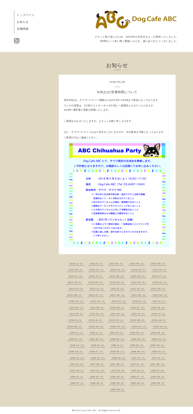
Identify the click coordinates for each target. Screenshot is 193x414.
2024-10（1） (116, 263)
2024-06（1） (76, 269)
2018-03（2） (77, 358)
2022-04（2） (160, 295)
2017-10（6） (77, 364)
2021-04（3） (97, 313)
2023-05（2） (96, 282)
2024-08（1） (158, 263)
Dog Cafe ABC (89, 410)
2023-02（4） (160, 282)
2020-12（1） (159, 313)
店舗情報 (23, 28)
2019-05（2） (117, 339)
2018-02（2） (98, 358)
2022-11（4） (118, 288)
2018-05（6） (138, 351)
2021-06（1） (158, 307)
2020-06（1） (159, 320)
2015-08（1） (138, 383)
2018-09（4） (158, 345)
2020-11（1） (76, 320)
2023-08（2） (138, 276)
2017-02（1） (118, 370)
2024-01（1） (160, 269)
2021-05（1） (76, 313)
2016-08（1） (117, 376)
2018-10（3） (137, 345)
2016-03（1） (77, 383)
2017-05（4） (158, 364)
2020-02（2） (139, 326)
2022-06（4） (118, 295)
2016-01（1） (97, 383)
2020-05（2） (75, 326)
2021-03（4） (118, 313)
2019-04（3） (138, 339)
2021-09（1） (97, 307)
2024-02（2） (139, 269)
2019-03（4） (159, 339)
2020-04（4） (96, 326)
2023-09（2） (117, 276)
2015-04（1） (118, 389)
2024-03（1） (118, 269)
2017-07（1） (138, 364)
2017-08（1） (118, 364)
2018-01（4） (119, 358)
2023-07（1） (159, 276)
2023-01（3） (76, 288)
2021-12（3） (140, 301)
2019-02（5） (77, 345)
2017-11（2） (159, 358)
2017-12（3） (139, 358)
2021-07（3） (138, 307)
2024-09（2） (137, 263)
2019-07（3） (76, 339)
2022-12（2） (97, 288)
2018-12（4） (98, 345)
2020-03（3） (118, 326)
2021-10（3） (77, 307)
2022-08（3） (75, 295)
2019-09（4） (137, 332)
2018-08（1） (76, 351)
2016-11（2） (77, 376)
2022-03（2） (77, 301)
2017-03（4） (97, 370)
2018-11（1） (117, 345)
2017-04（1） (77, 370)
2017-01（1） (138, 370)
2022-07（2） (96, 295)
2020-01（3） (160, 326)
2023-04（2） (117, 282)
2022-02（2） (98, 301)
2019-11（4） (97, 332)
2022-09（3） (159, 288)
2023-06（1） (75, 282)
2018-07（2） (96, 351)
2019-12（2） (77, 332)
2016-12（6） (158, 370)
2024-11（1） (97, 263)
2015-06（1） (158, 383)
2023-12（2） (76, 276)
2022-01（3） (119, 301)
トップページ (25, 15)
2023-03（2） (139, 282)
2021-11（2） (160, 301)
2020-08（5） (138, 320)
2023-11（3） (96, 276)
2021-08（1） (117, 307)
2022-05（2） (139, 295)
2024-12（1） (77, 263)
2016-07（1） (138, 376)
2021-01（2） (138, 313)
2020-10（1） (96, 320)
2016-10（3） (97, 376)
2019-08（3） (158, 332)
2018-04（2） (159, 351)
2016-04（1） (158, 376)
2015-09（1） (117, 383)
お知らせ (23, 22)
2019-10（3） (117, 332)
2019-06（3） (96, 339)
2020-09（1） (116, 320)
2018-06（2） (117, 351)
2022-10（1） (138, 288)
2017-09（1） (97, 364)
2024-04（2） (97, 269)
